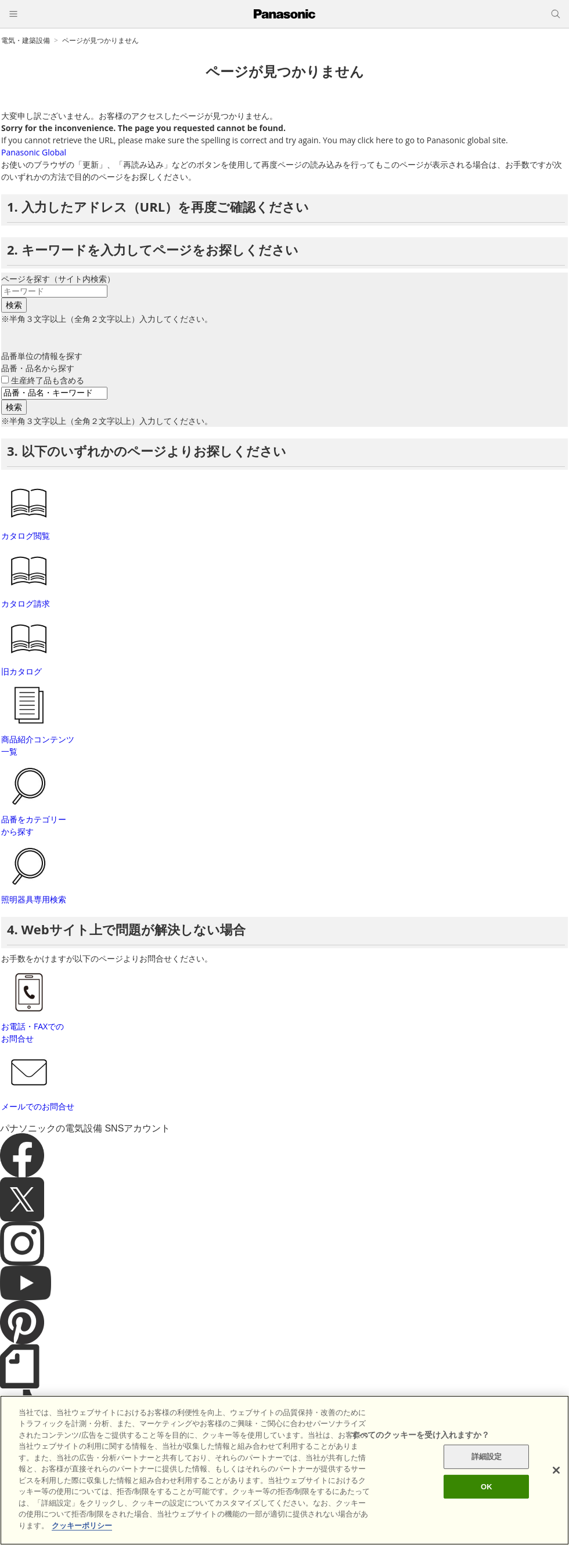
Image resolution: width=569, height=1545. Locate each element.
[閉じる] (556, 1501)
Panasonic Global (33, 152)
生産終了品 (47, 380)
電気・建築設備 (25, 40)
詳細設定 (486, 1487)
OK (486, 1517)
